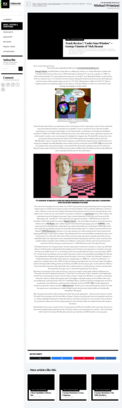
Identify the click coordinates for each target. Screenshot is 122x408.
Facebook (8, 85)
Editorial (40, 4)
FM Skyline (51, 224)
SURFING (101, 224)
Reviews (7, 42)
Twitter (3, 89)
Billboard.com (68, 286)
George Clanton (41, 71)
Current (7, 20)
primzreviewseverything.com (88, 68)
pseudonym (89, 214)
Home (34, 4)
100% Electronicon (49, 231)
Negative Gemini (70, 221)
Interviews (8, 52)
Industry (7, 37)
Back (28, 4)
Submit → (20, 69)
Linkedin (3, 85)
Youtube (17, 85)
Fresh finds (9, 47)
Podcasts (8, 32)
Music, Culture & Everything (13, 25)
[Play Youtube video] (72, 176)
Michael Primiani (107, 5)
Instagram (13, 85)
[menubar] (12, 87)
